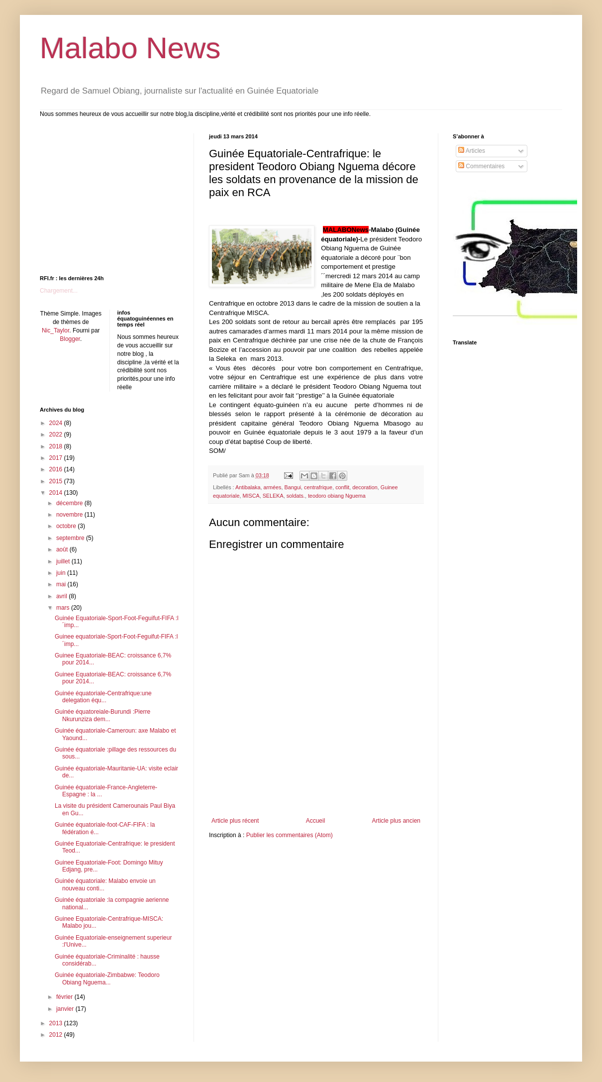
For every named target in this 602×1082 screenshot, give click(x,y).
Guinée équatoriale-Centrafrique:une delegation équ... (103, 697)
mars (63, 607)
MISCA (250, 496)
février (65, 996)
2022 (56, 434)
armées (272, 487)
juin (61, 572)
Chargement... (59, 290)
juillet (64, 561)
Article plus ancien (396, 820)
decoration (364, 487)
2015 (56, 481)
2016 (56, 469)
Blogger (70, 338)
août (63, 549)
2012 (56, 1034)
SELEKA (273, 496)
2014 (56, 492)
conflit (342, 487)
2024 (56, 423)
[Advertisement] (102, 195)
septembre (71, 538)
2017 (56, 457)
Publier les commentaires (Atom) (289, 835)
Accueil (315, 820)
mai (62, 584)
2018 (56, 446)
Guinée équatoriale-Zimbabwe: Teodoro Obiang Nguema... (107, 978)
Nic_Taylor (55, 330)
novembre (70, 514)
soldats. (296, 496)
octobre (67, 526)
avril (62, 596)
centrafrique (318, 487)
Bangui (292, 487)
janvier (66, 1008)
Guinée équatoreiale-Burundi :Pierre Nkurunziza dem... (102, 715)
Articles (471, 150)
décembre (70, 503)
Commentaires (481, 166)
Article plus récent (235, 820)
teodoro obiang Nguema (337, 496)
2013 (56, 1023)
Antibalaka (247, 487)
